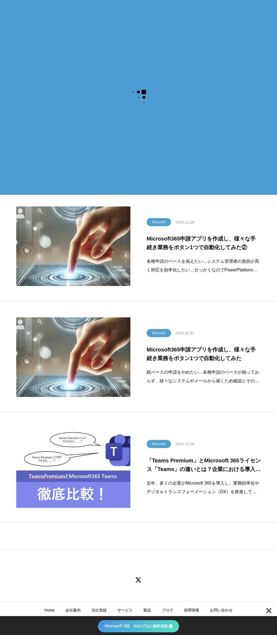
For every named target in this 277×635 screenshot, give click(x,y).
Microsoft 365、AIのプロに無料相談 (138, 626)
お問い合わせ (221, 610)
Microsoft (159, 224)
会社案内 (73, 610)
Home (49, 610)
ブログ (167, 610)
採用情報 (191, 610)
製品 (147, 610)
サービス (125, 610)
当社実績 (99, 610)
